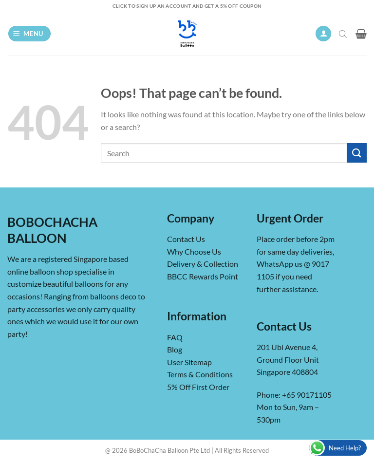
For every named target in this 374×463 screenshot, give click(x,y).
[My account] (323, 34)
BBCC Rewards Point (202, 276)
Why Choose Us (194, 251)
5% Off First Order (198, 386)
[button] (29, 34)
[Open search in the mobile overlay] (344, 33)
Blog (174, 349)
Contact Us (186, 238)
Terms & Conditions (200, 374)
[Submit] (357, 152)
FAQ (175, 337)
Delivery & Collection (202, 263)
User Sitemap (189, 362)
